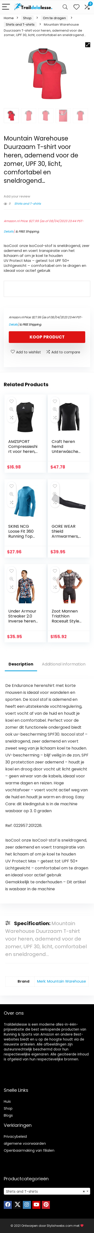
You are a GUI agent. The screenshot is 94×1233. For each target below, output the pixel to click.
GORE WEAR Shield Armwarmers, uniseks (65, 533)
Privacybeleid (15, 1136)
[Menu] (6, 7)
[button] (87, 44)
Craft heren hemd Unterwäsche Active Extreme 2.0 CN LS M (67, 454)
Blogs (8, 1115)
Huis (7, 1101)
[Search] (65, 7)
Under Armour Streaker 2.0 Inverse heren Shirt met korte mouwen (23, 621)
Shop (27, 18)
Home (9, 18)
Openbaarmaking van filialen (29, 1150)
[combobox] (47, 1191)
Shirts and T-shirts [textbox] (45, 1191)
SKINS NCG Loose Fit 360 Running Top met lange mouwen (21, 536)
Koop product (47, 337)
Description (21, 664)
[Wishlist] (76, 7)
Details (9, 231)
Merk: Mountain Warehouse (61, 981)
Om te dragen (54, 18)
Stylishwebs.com (60, 1226)
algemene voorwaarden (25, 1143)
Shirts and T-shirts (20, 24)
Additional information (63, 664)
